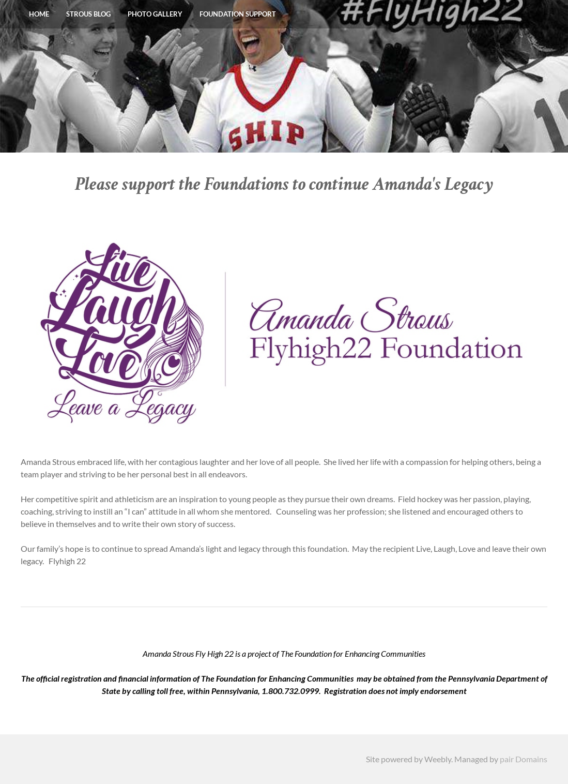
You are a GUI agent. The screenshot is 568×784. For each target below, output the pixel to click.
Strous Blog (88, 14)
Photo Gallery (155, 14)
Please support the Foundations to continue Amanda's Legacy (284, 184)
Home (39, 14)
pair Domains (523, 759)
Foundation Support (237, 14)
